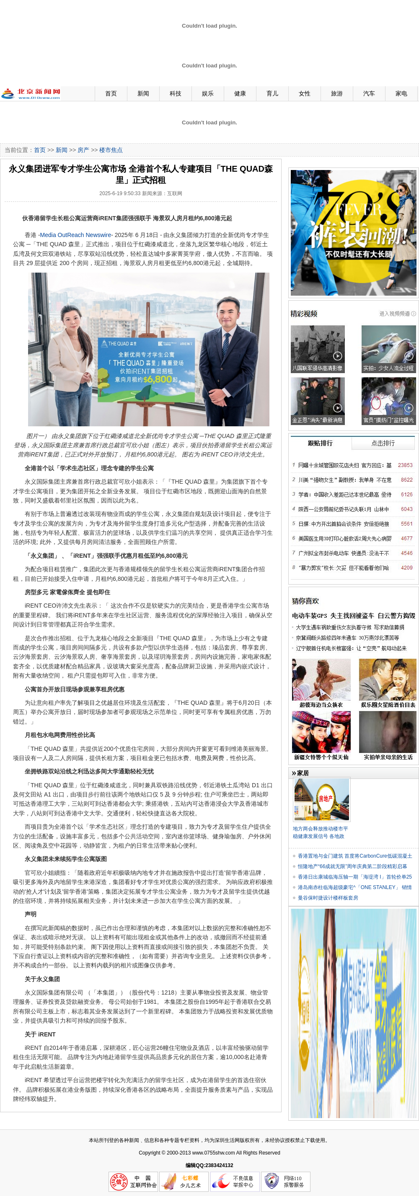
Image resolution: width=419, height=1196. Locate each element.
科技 (175, 93)
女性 (304, 93)
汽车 (369, 93)
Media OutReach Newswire (75, 235)
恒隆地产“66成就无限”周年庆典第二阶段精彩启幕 (352, 866)
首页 (111, 93)
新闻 (143, 93)
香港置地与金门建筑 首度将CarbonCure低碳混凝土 (355, 856)
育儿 (272, 93)
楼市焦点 (111, 150)
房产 (83, 150)
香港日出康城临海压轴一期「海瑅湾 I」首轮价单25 (355, 877)
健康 (240, 93)
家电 (401, 93)
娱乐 (208, 93)
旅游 (337, 93)
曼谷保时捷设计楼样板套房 (328, 898)
